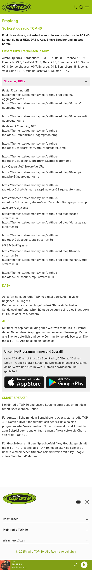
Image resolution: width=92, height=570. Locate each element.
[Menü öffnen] (87, 7)
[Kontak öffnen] (75, 7)
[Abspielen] (84, 564)
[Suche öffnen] (81, 7)
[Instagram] (87, 502)
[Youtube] (78, 502)
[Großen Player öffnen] (75, 565)
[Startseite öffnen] (16, 7)
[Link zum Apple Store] (24, 382)
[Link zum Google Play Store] (66, 382)
